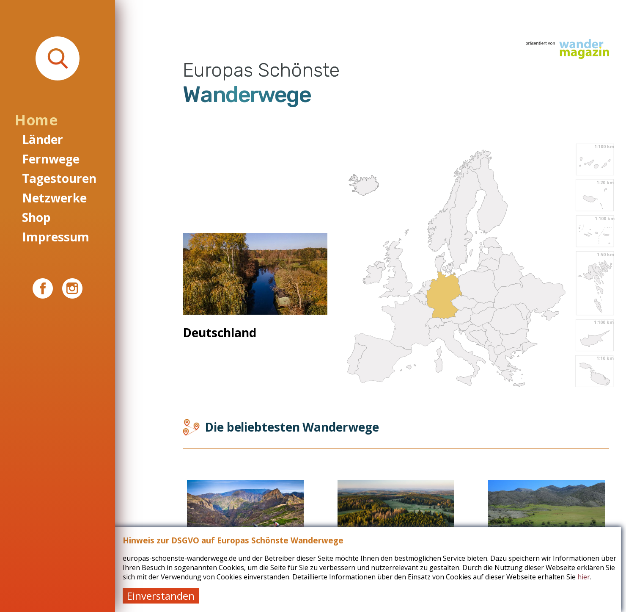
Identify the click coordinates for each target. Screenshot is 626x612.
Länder (42, 139)
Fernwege (51, 159)
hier (588, 577)
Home (36, 120)
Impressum (55, 237)
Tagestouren (59, 178)
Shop (36, 217)
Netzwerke (54, 198)
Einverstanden (166, 596)
